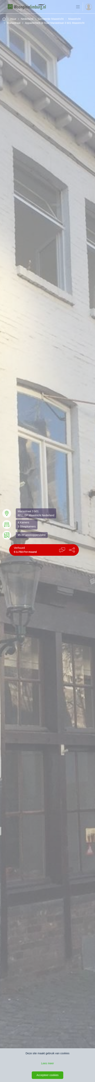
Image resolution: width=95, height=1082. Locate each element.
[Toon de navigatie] (77, 6)
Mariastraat (13, 22)
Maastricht (74, 18)
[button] (72, 550)
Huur (13, 18)
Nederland (27, 18)
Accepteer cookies (47, 1075)
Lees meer (47, 1063)
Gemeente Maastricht (51, 18)
